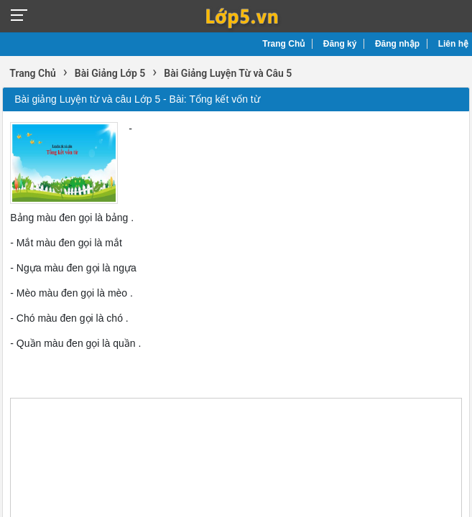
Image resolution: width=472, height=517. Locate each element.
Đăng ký (340, 44)
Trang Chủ (283, 44)
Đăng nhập (397, 44)
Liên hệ (453, 44)
